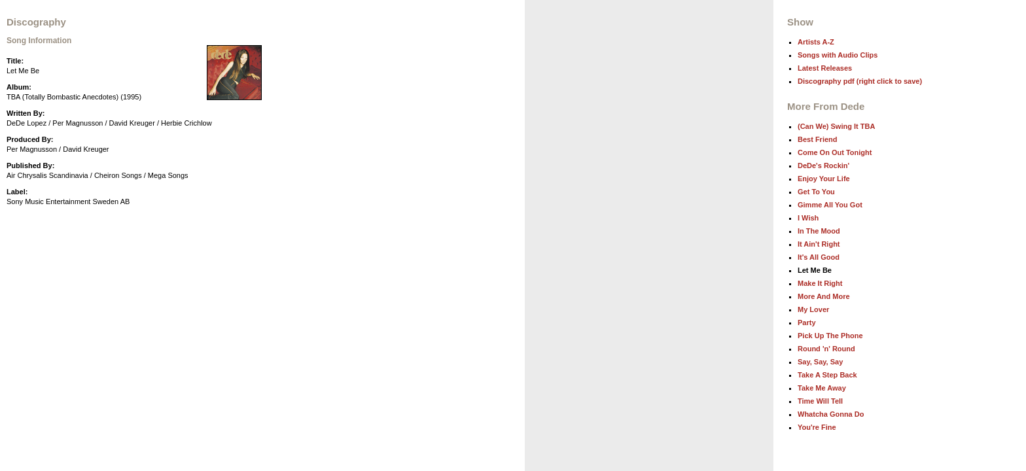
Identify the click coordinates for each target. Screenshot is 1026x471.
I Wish (808, 218)
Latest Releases (825, 68)
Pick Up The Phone (830, 336)
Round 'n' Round (826, 349)
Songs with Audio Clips (837, 55)
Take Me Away (822, 388)
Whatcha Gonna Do (831, 414)
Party (807, 322)
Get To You (816, 192)
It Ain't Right (819, 244)
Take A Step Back (827, 375)
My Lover (813, 309)
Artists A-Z (816, 42)
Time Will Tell (820, 401)
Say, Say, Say (820, 362)
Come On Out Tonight (835, 152)
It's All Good (819, 257)
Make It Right (820, 283)
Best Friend (818, 139)
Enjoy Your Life (824, 179)
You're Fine (817, 427)
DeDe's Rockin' (823, 165)
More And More (824, 296)
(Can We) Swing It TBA (836, 126)
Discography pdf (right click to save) (860, 81)
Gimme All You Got (830, 205)
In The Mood (819, 231)
